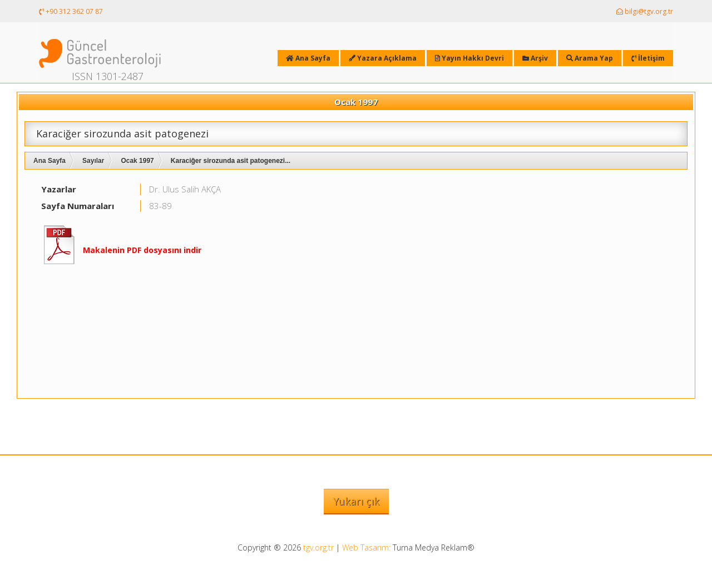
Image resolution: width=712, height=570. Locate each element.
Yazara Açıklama (383, 58)
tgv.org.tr (318, 547)
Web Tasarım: (366, 547)
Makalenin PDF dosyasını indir (142, 250)
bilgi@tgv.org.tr (644, 11)
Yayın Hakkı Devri (469, 58)
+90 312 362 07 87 (71, 11)
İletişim (648, 58)
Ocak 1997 (137, 161)
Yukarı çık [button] (356, 501)
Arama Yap (589, 58)
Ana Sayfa (49, 161)
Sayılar (93, 161)
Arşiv (535, 58)
